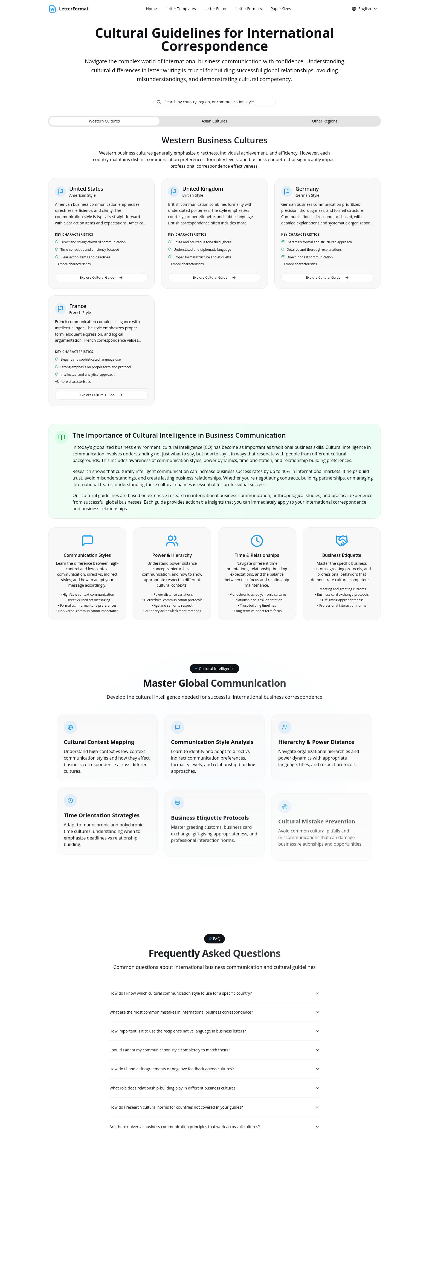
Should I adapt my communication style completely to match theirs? (214, 1051)
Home (151, 8)
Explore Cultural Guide (101, 277)
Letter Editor (216, 8)
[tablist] (214, 121)
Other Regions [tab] (324, 121)
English (365, 8)
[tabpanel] (214, 270)
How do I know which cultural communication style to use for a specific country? (214, 993)
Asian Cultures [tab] (214, 121)
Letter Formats (249, 8)
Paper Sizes (281, 8)
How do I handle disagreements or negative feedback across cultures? (214, 1071)
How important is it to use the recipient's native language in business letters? (214, 1032)
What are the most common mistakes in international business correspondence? (214, 1012)
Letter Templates (181, 8)
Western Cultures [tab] (104, 121)
